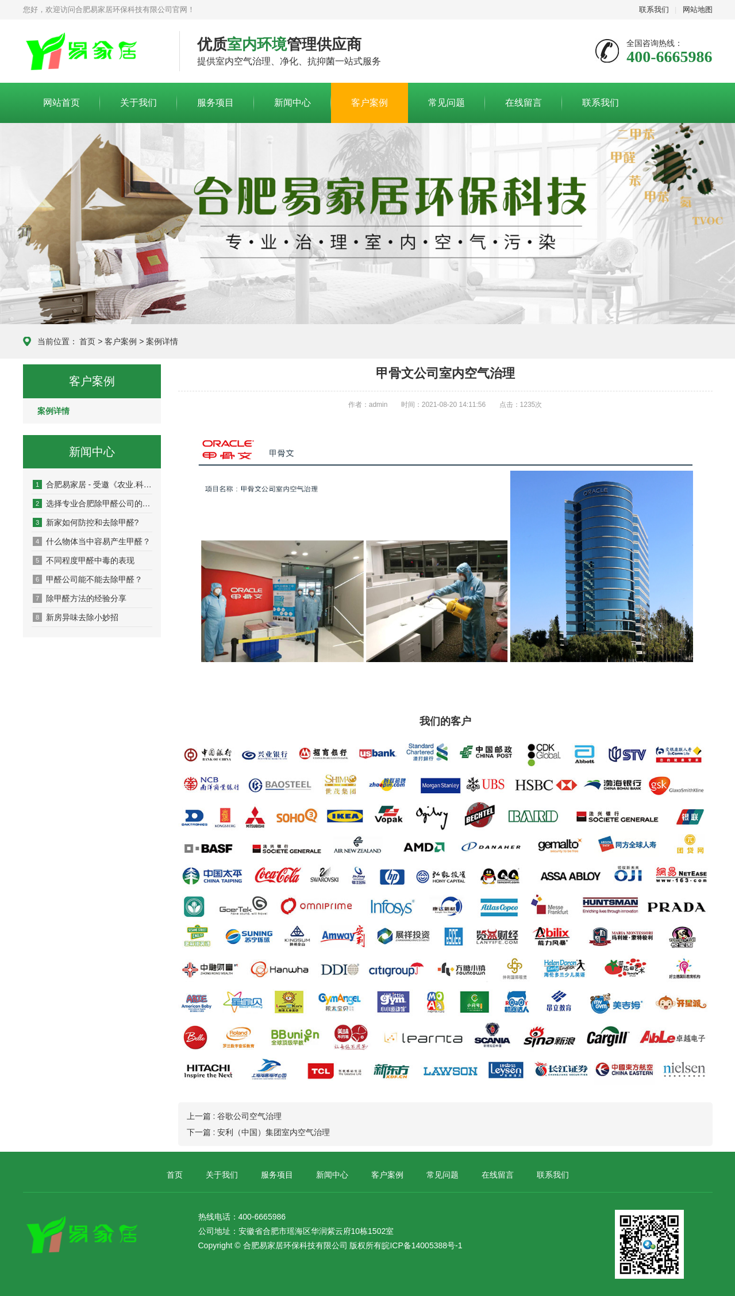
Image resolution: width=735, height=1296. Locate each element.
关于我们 (138, 102)
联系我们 (654, 9)
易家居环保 (92, 51)
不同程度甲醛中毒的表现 (83, 560)
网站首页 (61, 102)
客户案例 (369, 102)
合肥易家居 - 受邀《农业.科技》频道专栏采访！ (92, 484)
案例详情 (162, 341)
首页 (87, 341)
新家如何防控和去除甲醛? (86, 522)
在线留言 (523, 102)
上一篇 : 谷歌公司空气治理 (234, 1116)
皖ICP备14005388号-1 (422, 1245)
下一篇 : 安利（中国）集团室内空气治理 (258, 1132)
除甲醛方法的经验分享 (79, 598)
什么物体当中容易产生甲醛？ (92, 541)
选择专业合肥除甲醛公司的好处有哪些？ (92, 503)
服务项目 (215, 102)
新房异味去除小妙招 (75, 617)
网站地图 (698, 9)
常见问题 (446, 102)
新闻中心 (292, 102)
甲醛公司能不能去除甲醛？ (88, 579)
